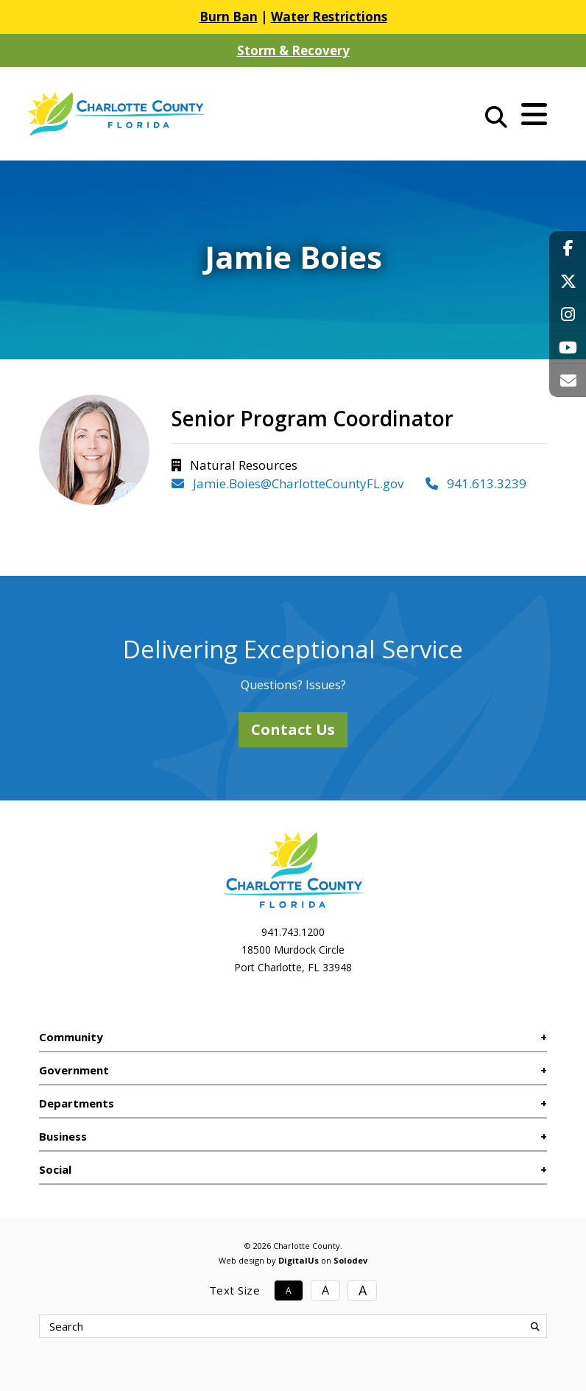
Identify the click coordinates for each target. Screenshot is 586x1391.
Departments (76, 1103)
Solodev (350, 1260)
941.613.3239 (476, 483)
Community (71, 1036)
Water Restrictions (329, 16)
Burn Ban (229, 16)
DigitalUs (298, 1260)
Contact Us (293, 729)
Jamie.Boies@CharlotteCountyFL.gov (287, 483)
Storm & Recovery (293, 50)
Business (63, 1136)
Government (74, 1070)
